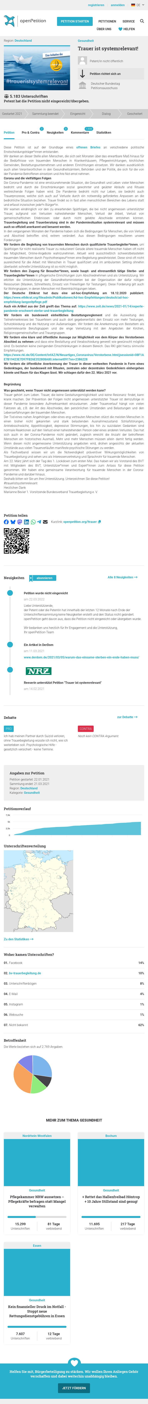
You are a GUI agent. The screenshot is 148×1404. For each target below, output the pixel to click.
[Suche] (142, 21)
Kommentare (80, 130)
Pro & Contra (31, 130)
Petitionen (107, 21)
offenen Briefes (88, 147)
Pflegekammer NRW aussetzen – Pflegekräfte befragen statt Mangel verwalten (37, 1201)
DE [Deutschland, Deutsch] (135, 5)
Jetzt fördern (74, 1388)
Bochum (111, 1136)
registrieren (96, 5)
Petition (9, 132)
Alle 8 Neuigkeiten (121, 577)
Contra (86, 729)
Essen (37, 1246)
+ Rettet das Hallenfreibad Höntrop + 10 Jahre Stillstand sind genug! (111, 1199)
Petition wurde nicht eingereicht (46, 593)
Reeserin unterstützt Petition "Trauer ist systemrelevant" (63, 683)
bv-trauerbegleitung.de (25, 973)
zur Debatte (125, 717)
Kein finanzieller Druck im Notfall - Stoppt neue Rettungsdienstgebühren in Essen (37, 1311)
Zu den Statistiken (17, 939)
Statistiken (103, 132)
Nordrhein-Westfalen (37, 1136)
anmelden (118, 5)
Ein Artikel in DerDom (38, 645)
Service (129, 21)
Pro (9, 729)
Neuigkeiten (55, 130)
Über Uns (104, 29)
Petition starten (75, 21)
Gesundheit (86, 41)
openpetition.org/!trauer (82, 522)
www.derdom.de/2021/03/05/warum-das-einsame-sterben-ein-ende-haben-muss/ (81, 657)
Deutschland (23, 40)
